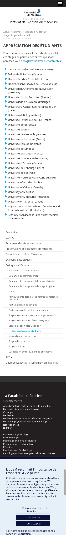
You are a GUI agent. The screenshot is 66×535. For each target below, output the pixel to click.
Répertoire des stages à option (23, 243)
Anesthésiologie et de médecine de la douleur (27, 405)
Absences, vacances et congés (25, 270)
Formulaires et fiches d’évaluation (24, 254)
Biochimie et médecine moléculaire (21, 409)
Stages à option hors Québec (18, 35)
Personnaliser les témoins (34, 509)
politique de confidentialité (32, 530)
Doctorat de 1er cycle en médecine (33, 22)
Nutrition (7, 427)
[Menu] (60, 3)
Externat (16, 31)
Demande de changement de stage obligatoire (33, 281)
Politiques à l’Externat (34, 31)
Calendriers (12, 232)
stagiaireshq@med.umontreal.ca (42, 61)
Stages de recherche (19, 341)
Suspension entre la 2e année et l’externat (31, 351)
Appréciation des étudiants (27, 331)
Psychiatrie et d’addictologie (17, 450)
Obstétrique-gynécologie (16, 434)
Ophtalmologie (11, 437)
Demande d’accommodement (24, 275)
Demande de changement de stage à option (32, 286)
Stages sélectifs (17, 346)
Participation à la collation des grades (28, 310)
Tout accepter (33, 523)
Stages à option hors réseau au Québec (29, 320)
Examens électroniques (19, 259)
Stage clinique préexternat (22, 335)
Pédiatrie (8, 447)
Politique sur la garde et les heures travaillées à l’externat (34, 298)
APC (8, 357)
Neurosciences (11, 424)
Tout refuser (33, 517)
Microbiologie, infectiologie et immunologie (25, 421)
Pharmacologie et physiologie (18, 443)
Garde (12, 291)
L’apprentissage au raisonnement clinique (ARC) (32, 362)
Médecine (8, 415)
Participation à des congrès (23, 304)
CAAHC (10, 237)
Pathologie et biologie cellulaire (19, 440)
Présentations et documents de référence (29, 248)
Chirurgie (8, 412)
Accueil (7, 31)
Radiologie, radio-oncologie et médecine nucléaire (29, 453)
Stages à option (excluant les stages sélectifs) (32, 315)
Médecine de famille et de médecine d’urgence (27, 418)
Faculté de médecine (33, 18)
